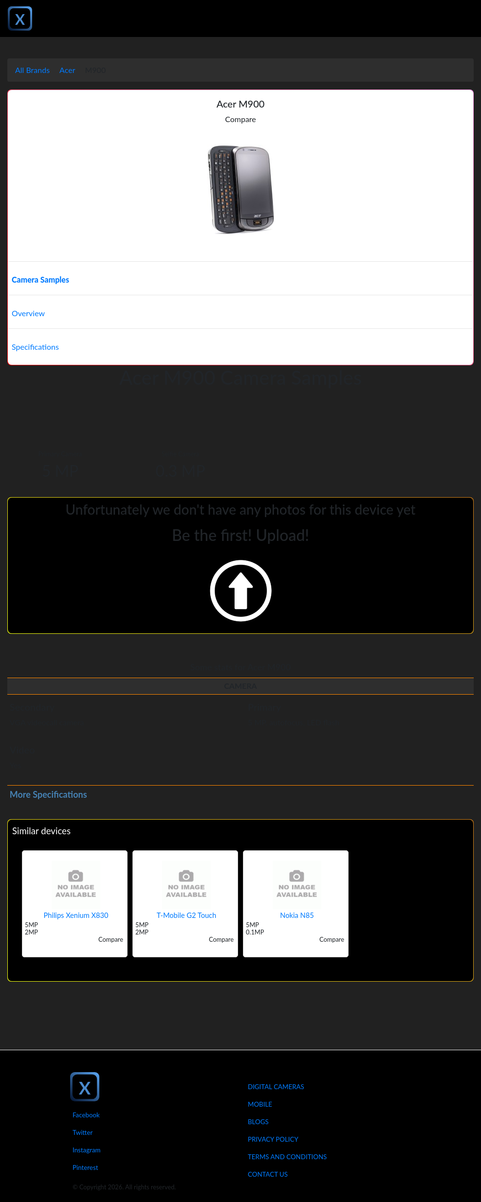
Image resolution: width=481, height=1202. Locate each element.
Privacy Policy (273, 1139)
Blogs (258, 1122)
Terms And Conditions (287, 1157)
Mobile (260, 1104)
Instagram (87, 1150)
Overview (28, 313)
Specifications (35, 346)
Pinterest (85, 1167)
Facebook (86, 1115)
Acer (67, 69)
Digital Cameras (276, 1087)
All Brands (32, 69)
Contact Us (268, 1174)
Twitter (82, 1132)
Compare (240, 119)
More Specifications (48, 794)
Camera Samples (40, 279)
